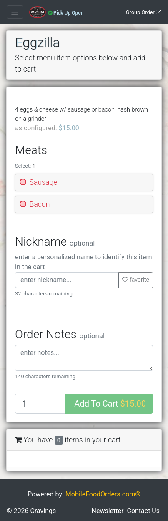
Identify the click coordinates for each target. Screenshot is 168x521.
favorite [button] (135, 279)
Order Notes (60, 334)
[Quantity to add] (40, 404)
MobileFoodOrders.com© (102, 501)
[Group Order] (142, 12)
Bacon (40, 204)
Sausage (44, 182)
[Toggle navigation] (15, 12)
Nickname (55, 241)
